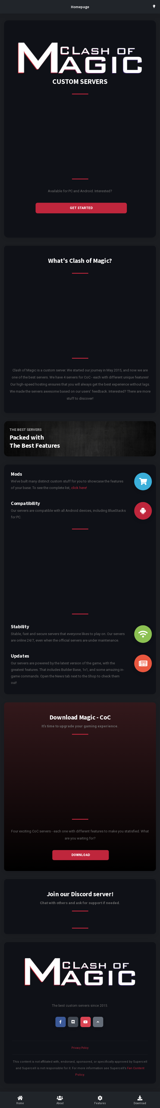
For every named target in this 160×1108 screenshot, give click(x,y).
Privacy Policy (80, 1047)
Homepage (80, 6)
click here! (79, 488)
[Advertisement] (80, 140)
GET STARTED (81, 208)
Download (80, 855)
